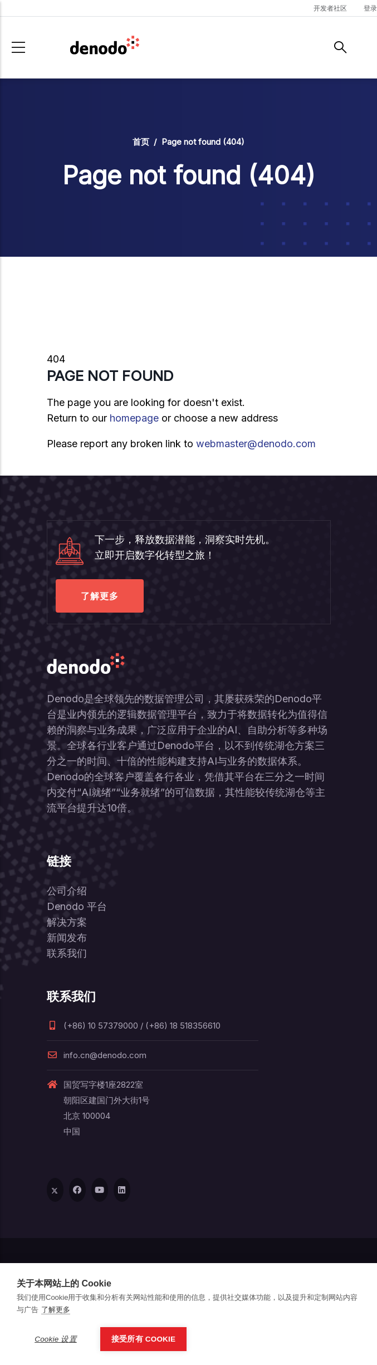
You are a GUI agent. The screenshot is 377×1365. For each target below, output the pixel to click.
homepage (134, 418)
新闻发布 (67, 937)
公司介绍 (67, 891)
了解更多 (100, 595)
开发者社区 (330, 8)
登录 (370, 8)
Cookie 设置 (56, 1339)
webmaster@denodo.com (256, 443)
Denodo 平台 (77, 906)
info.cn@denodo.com (96, 1055)
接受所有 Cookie (143, 1339)
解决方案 (67, 922)
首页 (141, 141)
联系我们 (67, 953)
